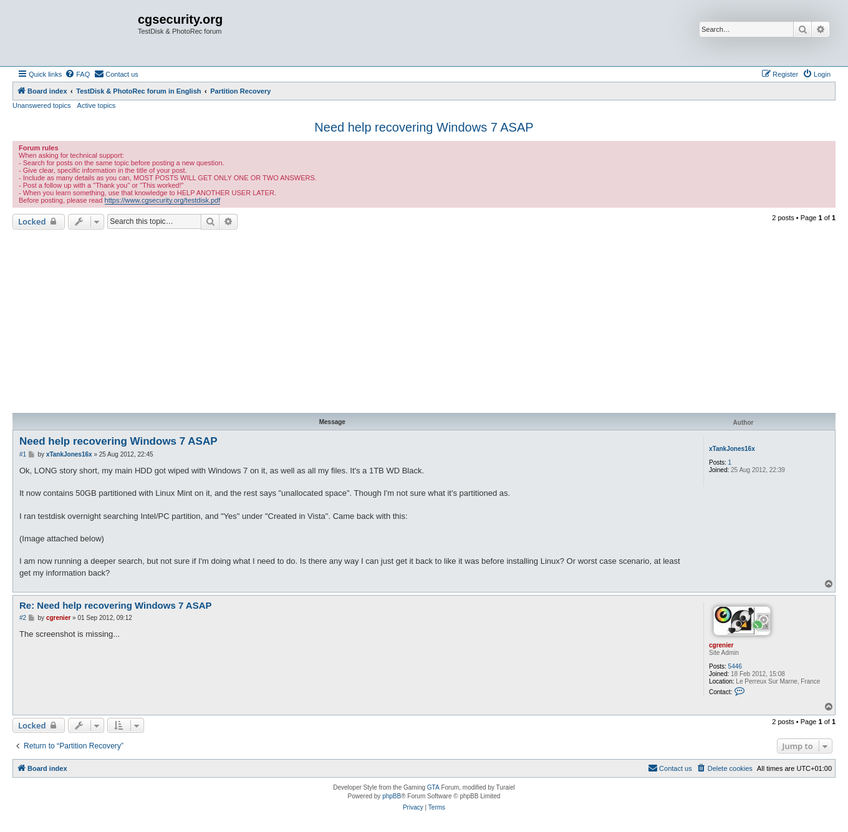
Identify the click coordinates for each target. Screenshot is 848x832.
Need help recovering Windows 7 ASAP (423, 127)
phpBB (391, 796)
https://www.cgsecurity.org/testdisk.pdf (163, 200)
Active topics (96, 105)
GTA (433, 787)
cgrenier (721, 645)
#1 (22, 454)
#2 (22, 617)
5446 (735, 666)
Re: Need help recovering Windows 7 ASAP (115, 605)
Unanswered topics (41, 105)
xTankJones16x (732, 448)
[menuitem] (77, 74)
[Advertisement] (424, 323)
